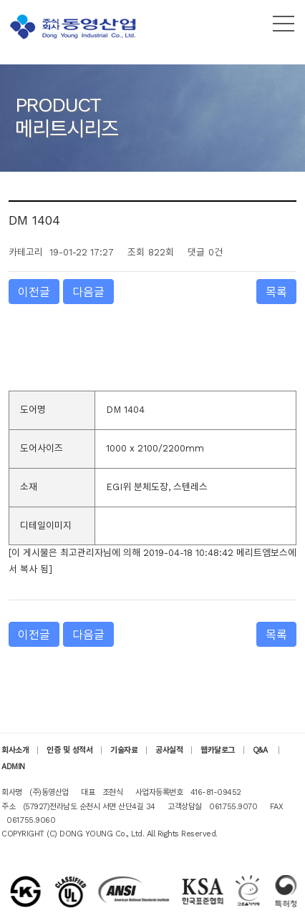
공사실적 (169, 750)
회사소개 (15, 750)
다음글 (88, 292)
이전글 (34, 292)
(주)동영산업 (75, 27)
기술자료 (123, 750)
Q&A (261, 750)
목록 (276, 292)
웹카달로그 (217, 750)
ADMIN (13, 766)
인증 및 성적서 (69, 750)
